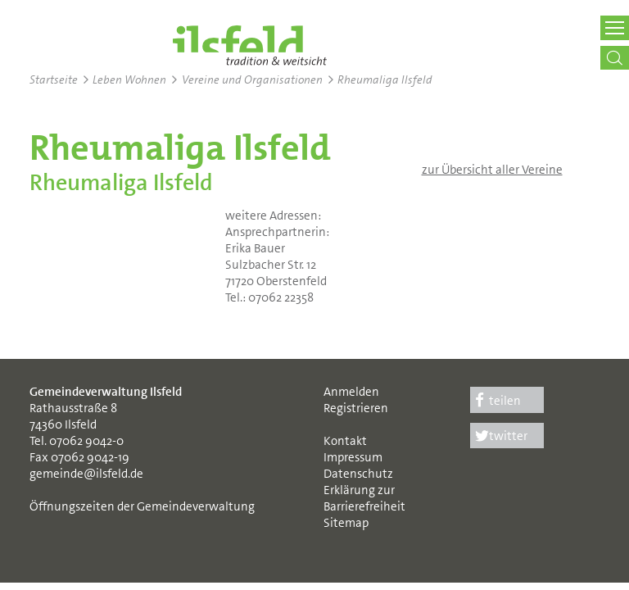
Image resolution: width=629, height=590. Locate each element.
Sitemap (346, 523)
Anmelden (351, 392)
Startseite (53, 79)
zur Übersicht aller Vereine (492, 169)
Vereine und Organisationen (252, 79)
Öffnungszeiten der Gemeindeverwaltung (142, 506)
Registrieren (356, 408)
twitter (498, 436)
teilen (495, 401)
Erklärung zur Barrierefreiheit (364, 498)
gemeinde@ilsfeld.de (86, 473)
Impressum (353, 457)
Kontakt (345, 441)
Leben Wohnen (129, 79)
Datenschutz (358, 473)
